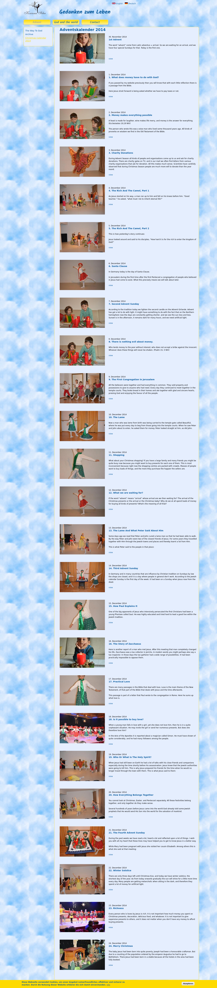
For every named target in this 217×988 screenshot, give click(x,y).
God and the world (66, 22)
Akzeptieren (188, 984)
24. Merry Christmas (121, 946)
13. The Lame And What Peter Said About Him (136, 530)
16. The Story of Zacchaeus (125, 644)
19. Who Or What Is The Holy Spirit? (130, 757)
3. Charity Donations (121, 153)
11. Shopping (116, 455)
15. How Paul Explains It (123, 606)
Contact (95, 22)
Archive (29, 34)
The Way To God (33, 30)
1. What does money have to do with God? (134, 77)
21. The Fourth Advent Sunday (127, 832)
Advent (37, 22)
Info (108, 985)
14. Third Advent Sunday (123, 568)
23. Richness (116, 908)
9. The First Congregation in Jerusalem (132, 379)
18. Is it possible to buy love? (126, 719)
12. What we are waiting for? (126, 493)
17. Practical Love (119, 681)
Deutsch (130, 4)
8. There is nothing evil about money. (131, 342)
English (117, 4)
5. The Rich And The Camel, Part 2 (129, 228)
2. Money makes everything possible (130, 115)
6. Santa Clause (118, 266)
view (111, 59)
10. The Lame (117, 417)
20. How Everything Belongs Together (131, 795)
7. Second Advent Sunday (124, 304)
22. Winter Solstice (120, 870)
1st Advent (115, 39)
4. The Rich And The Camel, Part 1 (129, 190)
